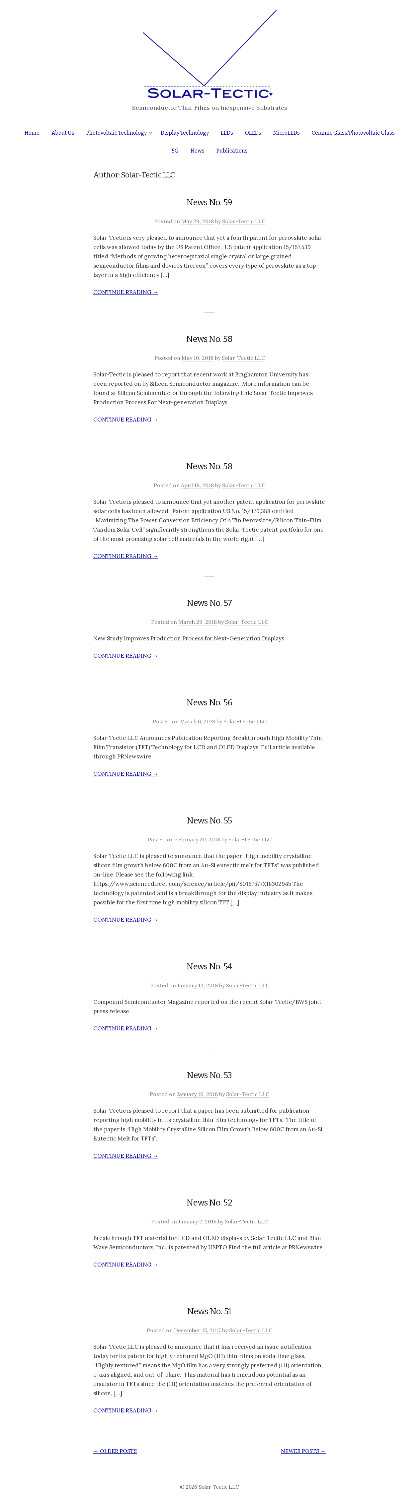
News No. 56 (209, 702)
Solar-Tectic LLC (243, 221)
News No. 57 (209, 603)
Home (32, 133)
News (198, 151)
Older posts (115, 1451)
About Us (62, 133)
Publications (232, 151)
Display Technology (185, 133)
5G (175, 151)
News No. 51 (209, 1311)
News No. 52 (209, 1203)
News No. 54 (209, 966)
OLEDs (253, 133)
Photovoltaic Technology (116, 133)
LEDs (227, 133)
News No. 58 (209, 339)
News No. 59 (209, 202)
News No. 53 (209, 1075)
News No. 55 (209, 820)
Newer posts (303, 1451)
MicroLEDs (286, 133)
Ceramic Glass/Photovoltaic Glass (353, 133)
